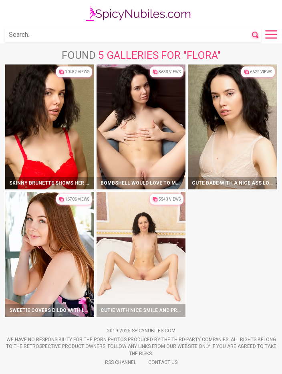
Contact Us (162, 362)
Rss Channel (120, 362)
